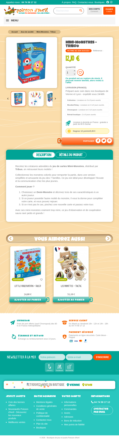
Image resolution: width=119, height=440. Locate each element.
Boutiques (99, 2)
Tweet (103, 140)
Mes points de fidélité (74, 424)
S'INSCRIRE (102, 357)
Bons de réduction (73, 420)
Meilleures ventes (16, 422)
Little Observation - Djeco (28, 286)
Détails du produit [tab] (71, 155)
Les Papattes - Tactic (71, 286)
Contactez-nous (85, 2)
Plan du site (42, 424)
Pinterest (109, 140)
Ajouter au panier (27, 300)
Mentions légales (44, 402)
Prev (11, 238)
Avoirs (67, 413)
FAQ (74, 2)
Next (108, 238)
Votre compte (71, 396)
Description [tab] (43, 155)
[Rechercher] (68, 10)
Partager (98, 140)
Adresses (68, 417)
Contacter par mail (101, 411)
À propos (66, 2)
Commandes (70, 409)
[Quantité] (69, 72)
